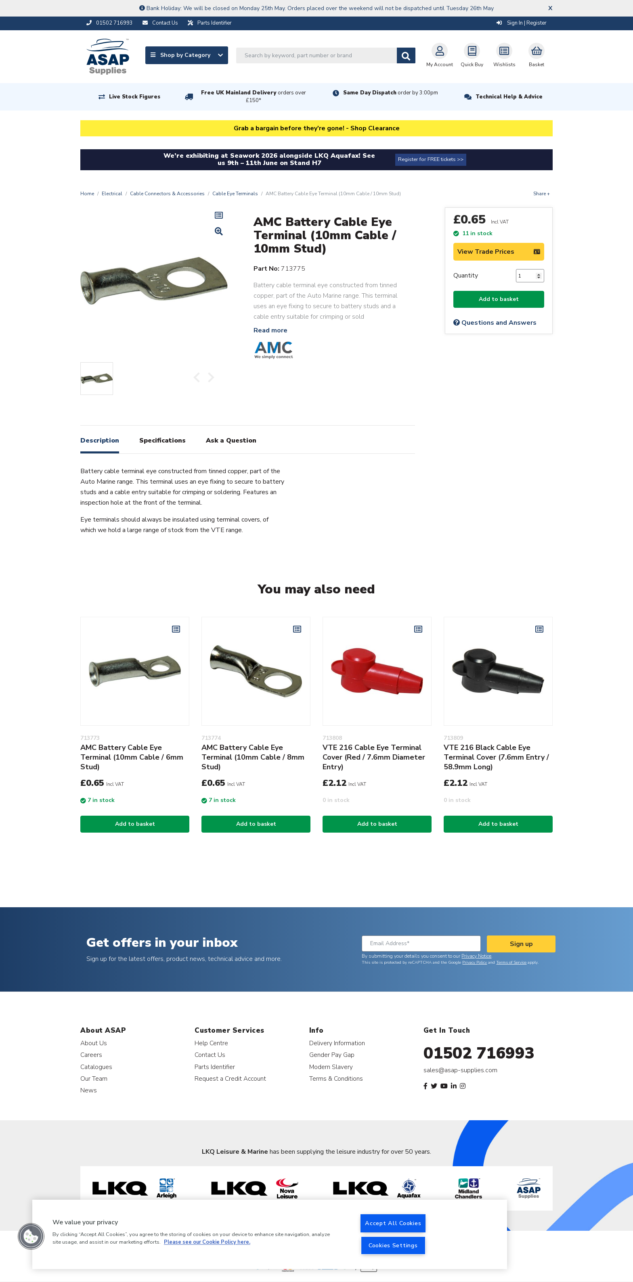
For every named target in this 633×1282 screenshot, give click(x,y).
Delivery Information (337, 1043)
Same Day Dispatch (390, 92)
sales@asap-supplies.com (460, 1070)
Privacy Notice (476, 956)
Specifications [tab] (162, 440)
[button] (31, 1236)
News (88, 1090)
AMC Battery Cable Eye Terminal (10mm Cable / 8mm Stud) (252, 757)
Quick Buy (472, 55)
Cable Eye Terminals (235, 193)
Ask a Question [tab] (231, 440)
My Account (439, 55)
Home (87, 193)
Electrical (112, 193)
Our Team (93, 1078)
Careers (91, 1054)
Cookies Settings (393, 1245)
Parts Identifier (215, 1067)
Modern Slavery (331, 1067)
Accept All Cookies (393, 1223)
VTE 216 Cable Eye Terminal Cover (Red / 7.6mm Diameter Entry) (374, 757)
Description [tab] (99, 440)
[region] (269, 1234)
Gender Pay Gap (331, 1054)
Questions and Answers (495, 322)
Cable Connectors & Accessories (167, 193)
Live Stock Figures (134, 96)
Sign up (521, 944)
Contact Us (210, 1054)
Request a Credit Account (230, 1078)
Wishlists (504, 55)
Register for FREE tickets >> (430, 159)
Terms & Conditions (336, 1078)
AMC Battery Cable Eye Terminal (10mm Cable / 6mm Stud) (131, 757)
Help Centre (211, 1043)
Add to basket (499, 299)
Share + (541, 193)
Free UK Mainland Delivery (253, 96)
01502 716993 (478, 1053)
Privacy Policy (474, 962)
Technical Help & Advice (509, 96)
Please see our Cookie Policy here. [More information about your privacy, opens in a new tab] (207, 1242)
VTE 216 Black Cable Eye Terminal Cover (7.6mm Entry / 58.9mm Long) (496, 757)
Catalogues (96, 1067)
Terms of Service (511, 962)
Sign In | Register (522, 23)
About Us (93, 1043)
